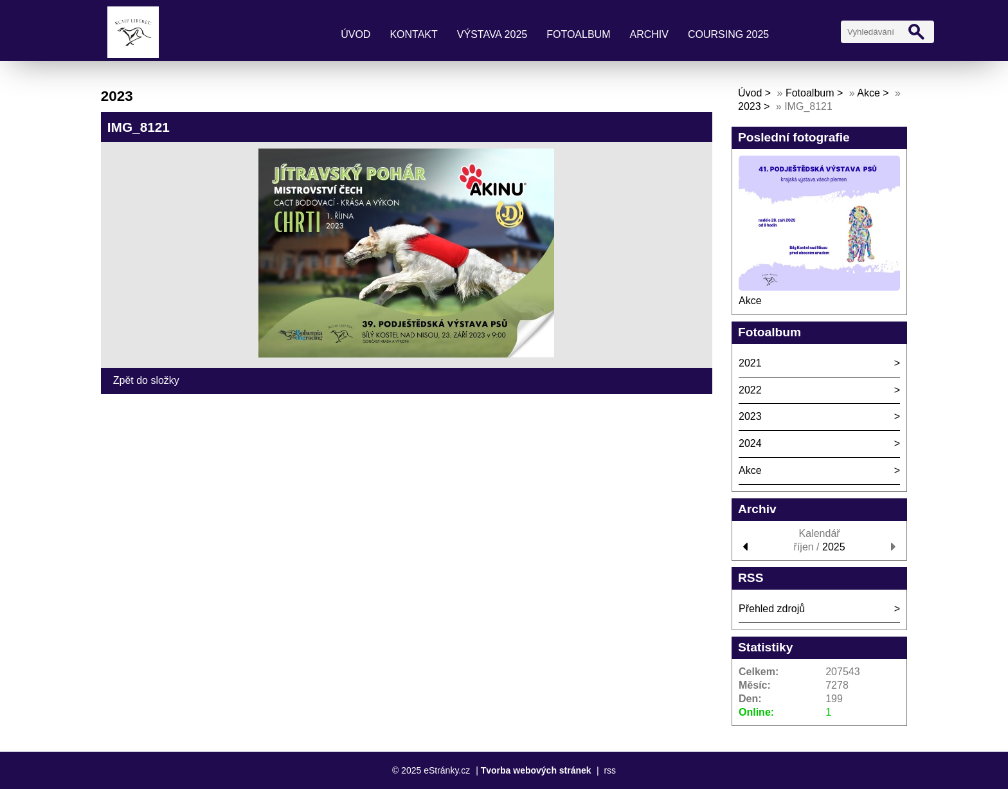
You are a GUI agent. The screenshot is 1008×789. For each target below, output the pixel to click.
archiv (648, 34)
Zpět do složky (146, 380)
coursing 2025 (728, 34)
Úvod (355, 34)
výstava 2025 (492, 34)
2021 (750, 363)
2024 (750, 443)
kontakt (413, 34)
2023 (749, 106)
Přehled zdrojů (772, 608)
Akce (868, 92)
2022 (750, 390)
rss (610, 770)
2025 (833, 546)
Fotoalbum (578, 34)
